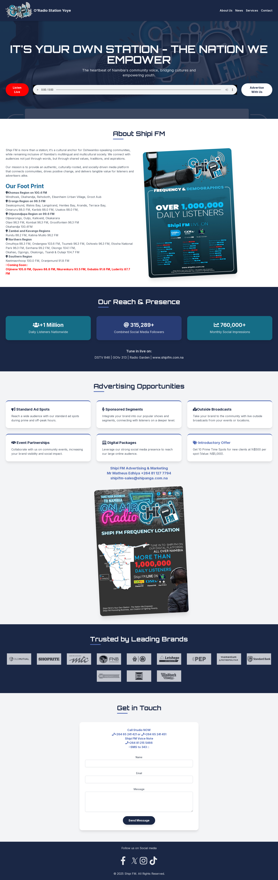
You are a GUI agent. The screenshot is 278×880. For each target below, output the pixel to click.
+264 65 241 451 (155, 734)
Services (252, 10)
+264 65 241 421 (126, 734)
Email (139, 773)
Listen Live (17, 90)
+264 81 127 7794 (156, 473)
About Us (226, 10)
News (239, 10)
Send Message (139, 820)
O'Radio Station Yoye (52, 10)
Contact (266, 10)
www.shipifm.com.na (168, 357)
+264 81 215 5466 (140, 743)
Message (139, 789)
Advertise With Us (257, 90)
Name (139, 757)
